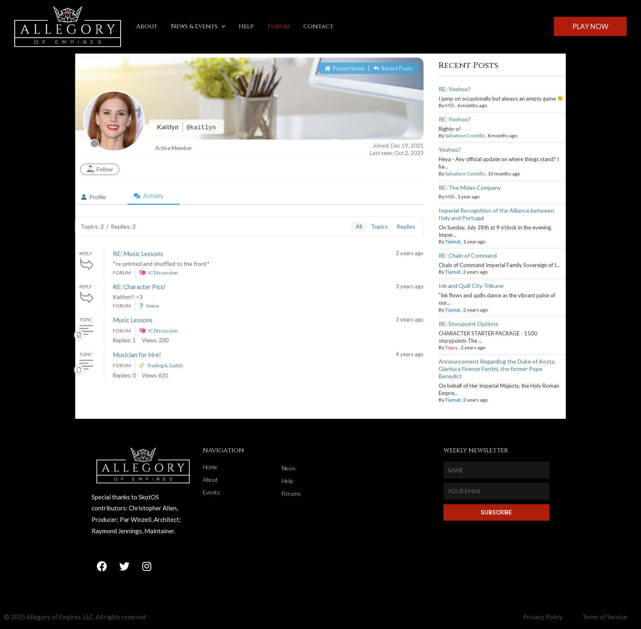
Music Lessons (132, 319)
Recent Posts (393, 68)
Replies (406, 226)
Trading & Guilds (165, 365)
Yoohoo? (450, 149)
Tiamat (452, 241)
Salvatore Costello (465, 136)
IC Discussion (163, 273)
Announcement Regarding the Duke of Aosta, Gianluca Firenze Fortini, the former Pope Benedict (497, 369)
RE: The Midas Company (470, 187)
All (359, 226)
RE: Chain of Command (468, 255)
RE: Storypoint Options (468, 323)
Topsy (451, 347)
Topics (379, 226)
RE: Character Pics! (139, 286)
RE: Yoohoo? (455, 88)
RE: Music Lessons (138, 253)
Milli (450, 105)
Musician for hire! (137, 354)
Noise (152, 306)
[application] (219, 26)
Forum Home (344, 68)
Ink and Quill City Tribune (471, 285)
